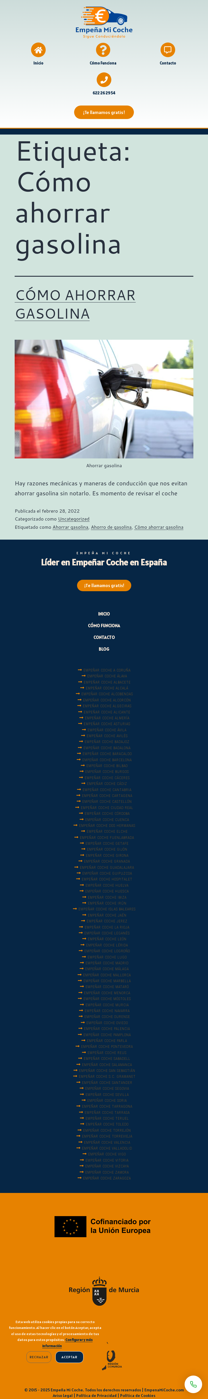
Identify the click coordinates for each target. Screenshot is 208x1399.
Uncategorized (74, 518)
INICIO (104, 614)
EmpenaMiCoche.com (164, 1390)
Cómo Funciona (103, 63)
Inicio (38, 63)
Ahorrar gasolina (70, 526)
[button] (104, 112)
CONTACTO (104, 637)
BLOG (104, 649)
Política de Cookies (137, 1395)
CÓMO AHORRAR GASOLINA (75, 304)
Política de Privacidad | (98, 1395)
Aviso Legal (63, 1395)
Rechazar (39, 1357)
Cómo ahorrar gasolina (158, 526)
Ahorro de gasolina (111, 526)
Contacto (168, 63)
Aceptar (69, 1357)
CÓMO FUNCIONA (104, 625)
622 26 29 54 (104, 93)
